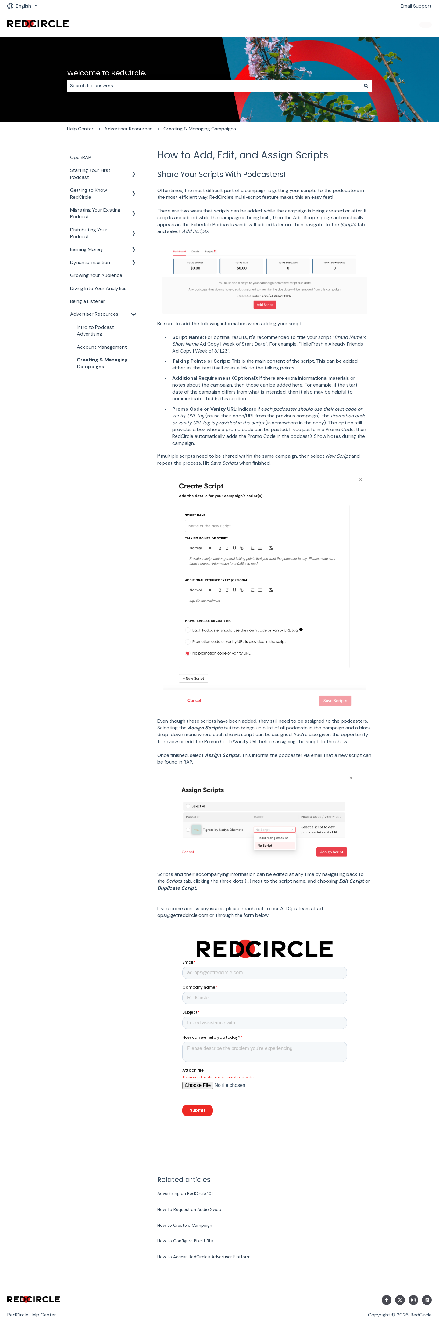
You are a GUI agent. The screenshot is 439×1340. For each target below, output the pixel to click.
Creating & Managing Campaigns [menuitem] (102, 363)
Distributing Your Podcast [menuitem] (88, 233)
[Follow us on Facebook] (386, 1300)
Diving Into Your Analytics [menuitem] (98, 288)
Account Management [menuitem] (102, 347)
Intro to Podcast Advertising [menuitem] (95, 330)
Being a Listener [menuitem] (87, 301)
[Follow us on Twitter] (400, 1300)
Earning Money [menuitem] (86, 249)
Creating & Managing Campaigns (199, 128)
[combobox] (213, 86)
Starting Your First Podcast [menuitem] (90, 173)
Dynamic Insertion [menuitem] (90, 262)
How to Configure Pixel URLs (185, 1241)
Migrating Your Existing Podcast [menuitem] (95, 213)
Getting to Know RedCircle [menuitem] (88, 193)
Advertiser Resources (128, 128)
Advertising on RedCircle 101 (185, 1193)
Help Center (80, 128)
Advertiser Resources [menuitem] (94, 314)
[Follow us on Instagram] (413, 1300)
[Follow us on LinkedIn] (427, 1300)
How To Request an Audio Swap (189, 1209)
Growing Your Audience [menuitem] (96, 275)
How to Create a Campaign (184, 1225)
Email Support (416, 6)
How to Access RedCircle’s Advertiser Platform (204, 1256)
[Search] (366, 86)
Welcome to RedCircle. (106, 73)
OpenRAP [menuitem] (80, 157)
